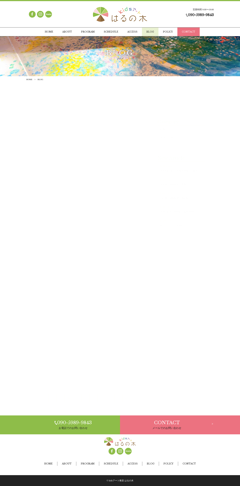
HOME (29, 79)
